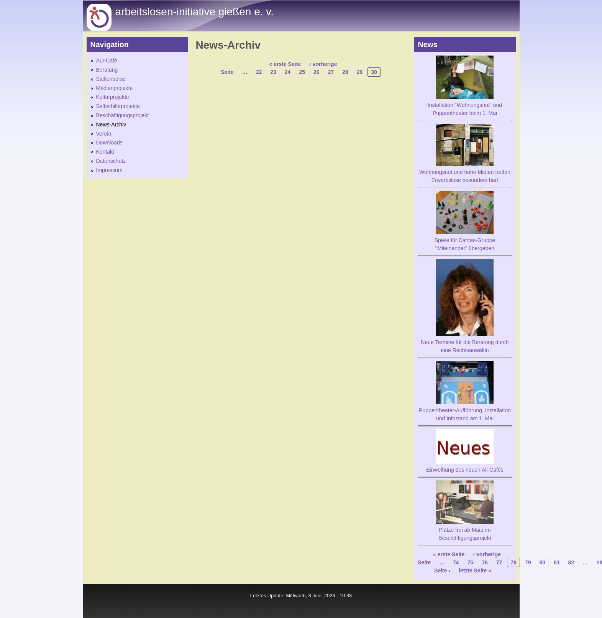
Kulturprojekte (112, 97)
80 (542, 562)
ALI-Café (106, 60)
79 (528, 562)
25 (302, 72)
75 (470, 562)
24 (288, 72)
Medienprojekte (114, 88)
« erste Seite (285, 64)
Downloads (109, 142)
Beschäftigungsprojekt (122, 115)
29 (360, 72)
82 (571, 562)
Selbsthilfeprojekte (118, 106)
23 (273, 72)
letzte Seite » (475, 570)
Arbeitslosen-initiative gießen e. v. (194, 12)
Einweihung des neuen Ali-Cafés (465, 470)
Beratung (107, 70)
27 (331, 72)
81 (557, 562)
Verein (104, 134)
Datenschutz (111, 161)
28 (345, 72)
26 (316, 72)
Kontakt (105, 152)
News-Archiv (111, 124)
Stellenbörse (111, 79)
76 (485, 562)
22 (259, 72)
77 (499, 562)
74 (456, 562)
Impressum (109, 170)
